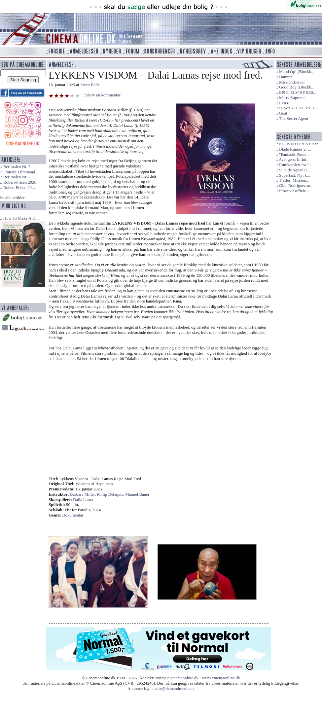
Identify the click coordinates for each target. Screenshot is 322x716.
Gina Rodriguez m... (296, 185)
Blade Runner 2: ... (295, 149)
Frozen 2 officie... (294, 191)
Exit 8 (284, 103)
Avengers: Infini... (294, 159)
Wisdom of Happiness (94, 484)
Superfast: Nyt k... (294, 175)
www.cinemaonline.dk (221, 678)
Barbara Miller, (83, 494)
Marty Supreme (292, 97)
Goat (283, 113)
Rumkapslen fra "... (295, 164)
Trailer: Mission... (294, 180)
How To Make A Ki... (21, 218)
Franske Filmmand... (20, 172)
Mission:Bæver (292, 82)
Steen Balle (90, 85)
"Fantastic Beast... (294, 154)
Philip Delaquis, (111, 494)
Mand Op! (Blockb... (296, 71)
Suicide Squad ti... (294, 170)
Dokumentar (72, 515)
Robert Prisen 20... (19, 187)
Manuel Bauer (137, 494)
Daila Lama (83, 499)
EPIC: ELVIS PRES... (297, 92)
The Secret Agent (293, 118)
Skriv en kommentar (103, 95)
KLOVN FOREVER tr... (300, 144)
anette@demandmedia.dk (173, 688)
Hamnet (286, 77)
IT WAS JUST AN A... (298, 108)
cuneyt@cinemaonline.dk (176, 678)
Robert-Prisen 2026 (19, 182)
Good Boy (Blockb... (296, 87)
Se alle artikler (12, 198)
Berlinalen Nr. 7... (18, 166)
